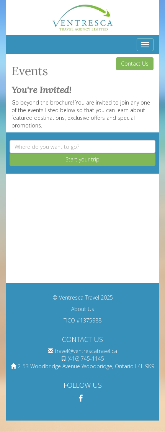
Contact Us (135, 63)
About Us (82, 309)
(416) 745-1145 (86, 358)
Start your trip (82, 159)
